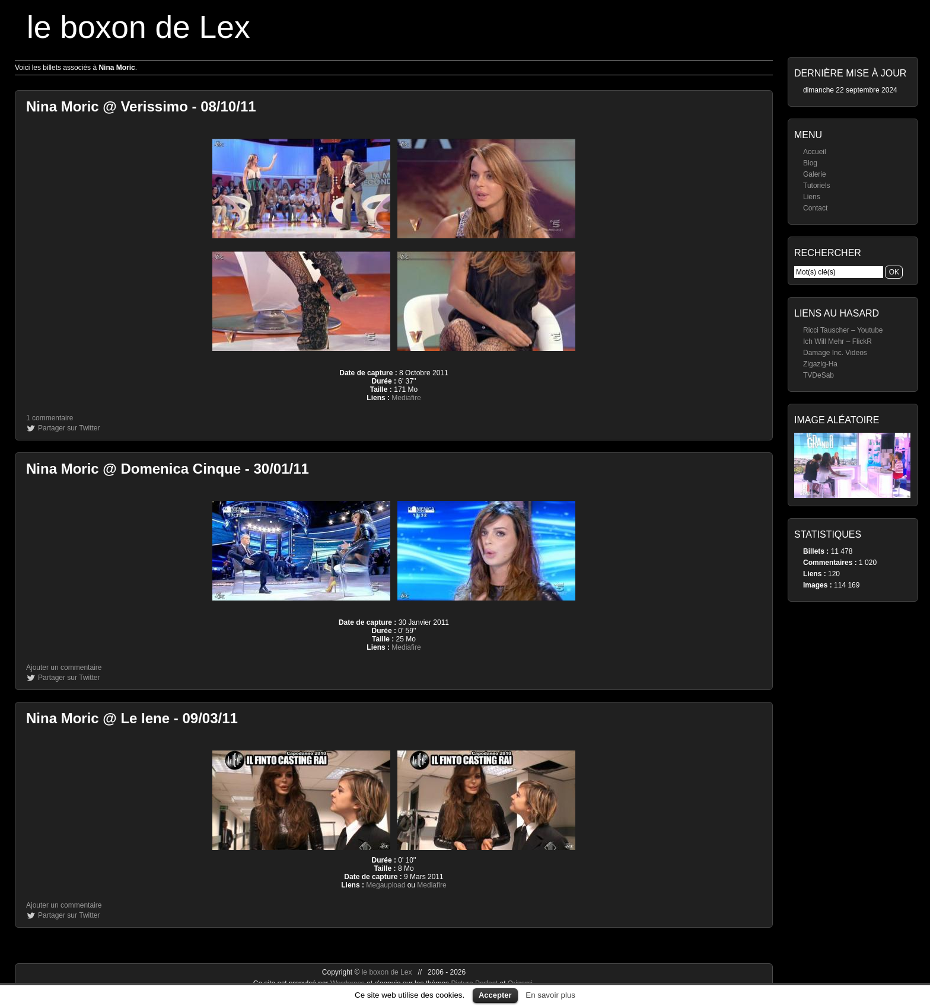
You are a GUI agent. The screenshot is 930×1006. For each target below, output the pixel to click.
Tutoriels (816, 185)
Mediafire (406, 398)
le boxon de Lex (138, 26)
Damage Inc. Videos (835, 353)
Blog (810, 163)
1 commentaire (49, 418)
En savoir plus (550, 995)
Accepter (495, 995)
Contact (815, 208)
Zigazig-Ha (820, 364)
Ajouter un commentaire (63, 667)
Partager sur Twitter (69, 428)
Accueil (814, 152)
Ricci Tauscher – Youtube (843, 330)
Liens (811, 197)
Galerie (814, 174)
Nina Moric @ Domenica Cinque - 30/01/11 (167, 469)
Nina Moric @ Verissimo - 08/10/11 (141, 106)
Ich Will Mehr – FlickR (837, 341)
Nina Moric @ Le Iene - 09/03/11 (132, 718)
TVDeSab (818, 375)
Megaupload (385, 885)
